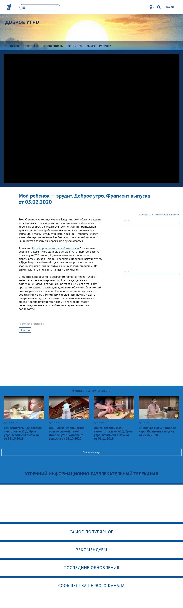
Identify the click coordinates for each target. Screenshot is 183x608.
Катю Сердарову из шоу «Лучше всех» (56, 248)
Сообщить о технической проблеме (159, 214)
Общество (25, 330)
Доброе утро (22, 22)
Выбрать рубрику (98, 46)
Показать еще (91, 452)
